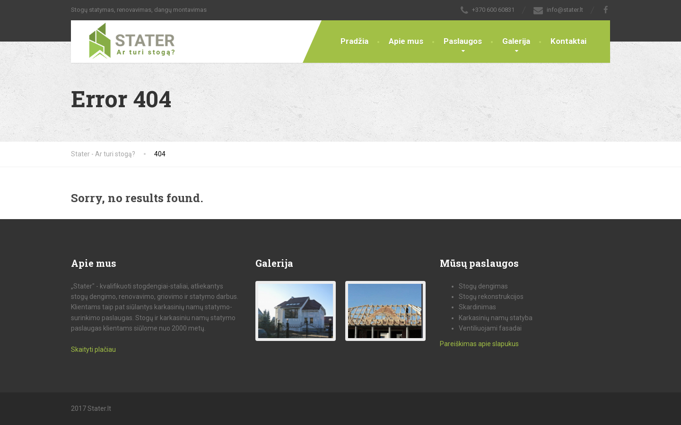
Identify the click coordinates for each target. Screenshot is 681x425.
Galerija (516, 41)
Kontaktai (568, 41)
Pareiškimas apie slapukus (479, 344)
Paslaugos (463, 41)
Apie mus (406, 41)
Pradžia (354, 41)
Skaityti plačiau (93, 349)
